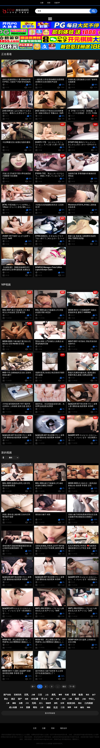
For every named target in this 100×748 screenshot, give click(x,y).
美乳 (54, 694)
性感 (67, 695)
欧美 (81, 694)
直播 (28, 707)
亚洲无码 (17, 695)
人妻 (7, 703)
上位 (46, 695)
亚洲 (74, 694)
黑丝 (80, 703)
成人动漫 (13, 707)
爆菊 (14, 703)
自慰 (21, 703)
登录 (48, 3)
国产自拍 (7, 695)
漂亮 (55, 703)
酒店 (13, 699)
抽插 (26, 699)
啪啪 (88, 707)
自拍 (63, 699)
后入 (41, 703)
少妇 (84, 699)
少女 (27, 703)
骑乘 (69, 707)
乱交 (56, 707)
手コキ (44, 699)
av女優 (34, 699)
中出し (92, 699)
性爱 (75, 707)
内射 (57, 699)
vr (52, 699)
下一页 (71, 687)
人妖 (41, 707)
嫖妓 (49, 707)
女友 (21, 707)
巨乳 (26, 694)
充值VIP (57, 3)
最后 (64, 687)
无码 (34, 703)
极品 (87, 695)
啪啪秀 (48, 703)
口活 (62, 707)
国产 (20, 699)
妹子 (94, 695)
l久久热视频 (48, 743)
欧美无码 (71, 703)
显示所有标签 (50, 713)
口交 (40, 694)
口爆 (70, 699)
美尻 (77, 699)
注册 (41, 3)
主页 (34, 728)
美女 (6, 699)
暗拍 (35, 707)
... (57, 687)
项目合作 (63, 728)
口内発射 (89, 703)
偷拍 (82, 707)
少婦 (33, 695)
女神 (62, 703)
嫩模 (60, 695)
